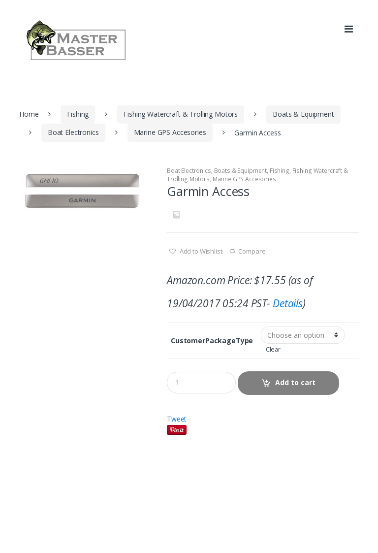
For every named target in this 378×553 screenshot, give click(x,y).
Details (288, 303)
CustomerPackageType (212, 340)
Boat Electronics (73, 132)
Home (28, 114)
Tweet (177, 418)
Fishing (78, 114)
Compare (251, 251)
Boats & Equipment (303, 114)
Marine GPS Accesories (170, 132)
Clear (273, 349)
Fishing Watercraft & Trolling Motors (181, 114)
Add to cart (295, 382)
